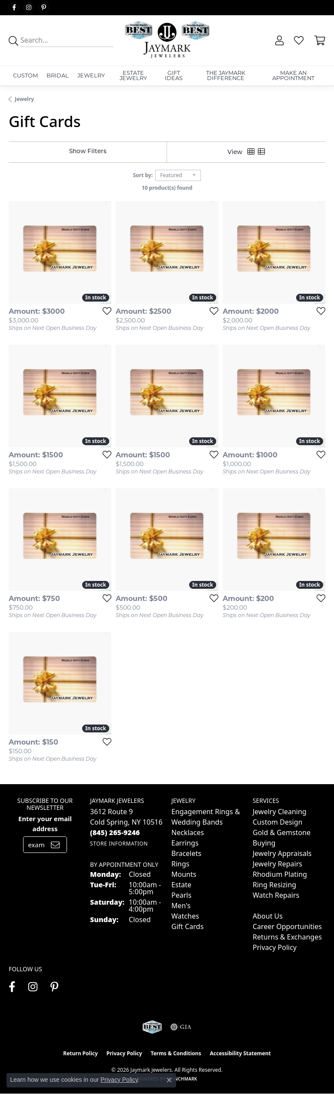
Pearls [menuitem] (181, 895)
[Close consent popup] (169, 1080)
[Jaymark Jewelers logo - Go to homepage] (167, 40)
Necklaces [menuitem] (187, 832)
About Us (268, 916)
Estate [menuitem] (181, 884)
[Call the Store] (115, 832)
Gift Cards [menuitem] (187, 926)
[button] (279, 40)
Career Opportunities (287, 926)
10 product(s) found (167, 187)
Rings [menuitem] (180, 864)
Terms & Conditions (176, 1053)
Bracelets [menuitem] (186, 853)
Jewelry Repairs (277, 864)
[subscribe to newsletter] (55, 844)
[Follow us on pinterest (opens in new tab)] (43, 8)
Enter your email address (45, 823)
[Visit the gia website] (180, 1027)
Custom (25, 75)
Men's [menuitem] (180, 905)
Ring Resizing (274, 884)
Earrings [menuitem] (185, 843)
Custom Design (277, 822)
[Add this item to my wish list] (104, 311)
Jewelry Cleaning (280, 811)
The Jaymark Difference (225, 76)
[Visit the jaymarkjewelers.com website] (152, 1027)
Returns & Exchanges (287, 937)
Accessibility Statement (240, 1053)
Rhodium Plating (280, 874)
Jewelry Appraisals (282, 853)
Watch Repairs (276, 895)
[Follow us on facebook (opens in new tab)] (14, 8)
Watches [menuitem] (185, 916)
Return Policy (80, 1053)
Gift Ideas (174, 76)
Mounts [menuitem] (183, 874)
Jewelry (91, 75)
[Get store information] (119, 843)
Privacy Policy (275, 947)
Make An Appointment (293, 76)
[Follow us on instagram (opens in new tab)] (28, 8)
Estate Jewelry (133, 76)
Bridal (58, 75)
